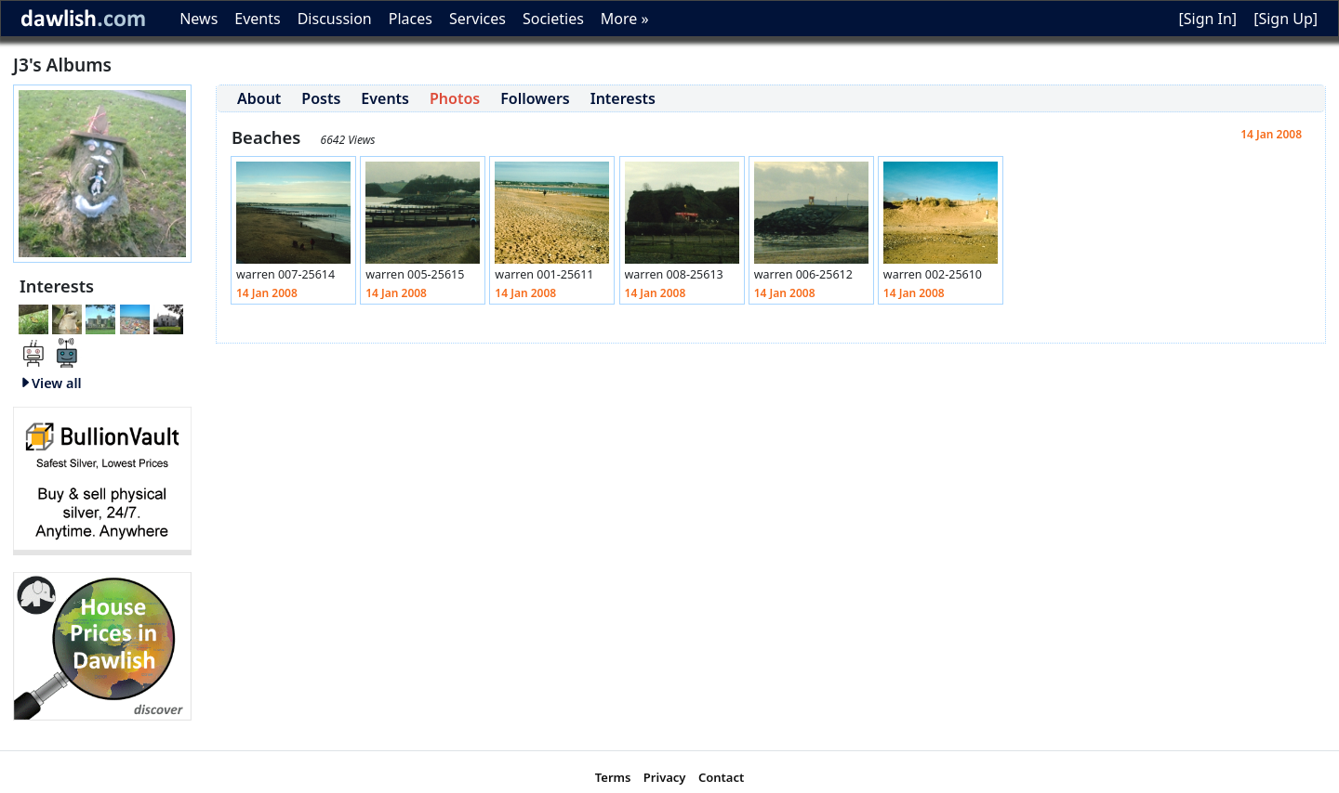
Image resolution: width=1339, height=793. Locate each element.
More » (625, 18)
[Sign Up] (1285, 18)
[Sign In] (1207, 18)
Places (410, 18)
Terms (613, 777)
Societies (553, 18)
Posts (320, 98)
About (259, 98)
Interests (623, 98)
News (198, 18)
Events (257, 18)
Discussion (335, 18)
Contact (721, 777)
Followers (535, 98)
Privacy (664, 777)
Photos (455, 98)
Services (477, 18)
